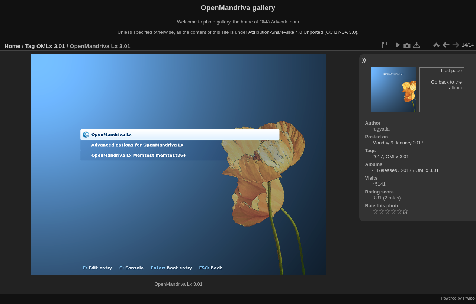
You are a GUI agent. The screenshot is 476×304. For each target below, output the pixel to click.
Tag (30, 46)
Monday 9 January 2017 (397, 142)
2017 (377, 156)
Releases (387, 170)
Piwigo (469, 298)
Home (12, 46)
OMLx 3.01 (50, 46)
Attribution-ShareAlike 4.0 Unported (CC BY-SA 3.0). (303, 32)
